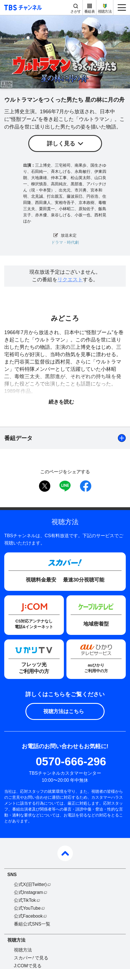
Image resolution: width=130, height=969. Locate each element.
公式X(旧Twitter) (30, 884)
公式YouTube (27, 908)
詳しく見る (61, 143)
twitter (44, 486)
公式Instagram (28, 892)
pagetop (65, 853)
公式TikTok (25, 900)
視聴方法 (105, 11)
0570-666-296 (71, 761)
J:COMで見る (28, 965)
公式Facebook (28, 916)
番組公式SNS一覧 (32, 924)
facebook (85, 486)
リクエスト (70, 279)
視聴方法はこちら (63, 711)
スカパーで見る (31, 957)
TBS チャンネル (22, 7)
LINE (65, 486)
